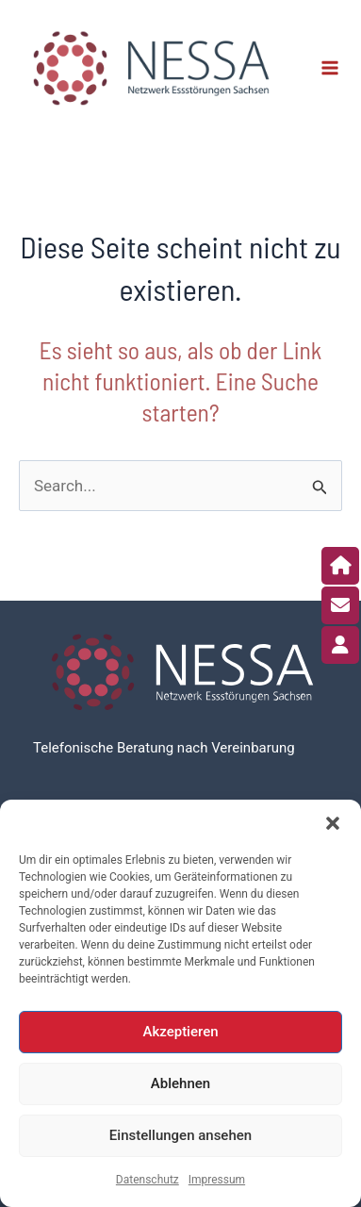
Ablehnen (180, 1083)
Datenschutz (147, 1179)
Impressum (217, 1179)
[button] (332, 823)
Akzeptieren (180, 1031)
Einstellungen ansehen (180, 1135)
